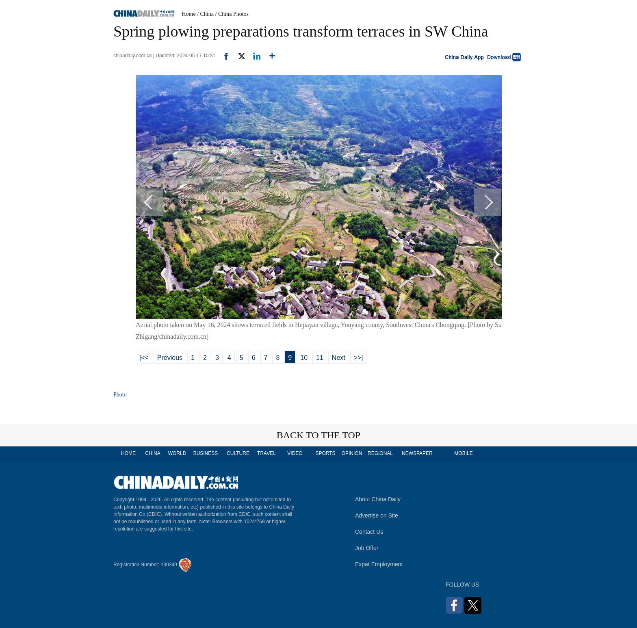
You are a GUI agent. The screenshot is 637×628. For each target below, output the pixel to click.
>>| (358, 357)
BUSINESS (205, 453)
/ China (205, 14)
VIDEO (294, 453)
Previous (169, 357)
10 (304, 357)
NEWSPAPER (417, 453)
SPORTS (325, 453)
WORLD (177, 453)
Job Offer (366, 548)
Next (338, 357)
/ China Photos (232, 14)
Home (189, 14)
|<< (144, 357)
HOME (128, 453)
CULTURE (238, 453)
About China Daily (378, 499)
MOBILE (463, 453)
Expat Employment (379, 564)
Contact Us (369, 531)
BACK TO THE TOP (319, 435)
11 (319, 357)
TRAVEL (266, 453)
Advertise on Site (376, 515)
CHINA (152, 453)
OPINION (352, 453)
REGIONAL (380, 453)
